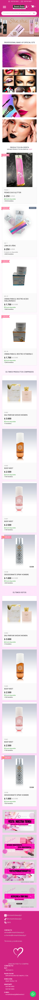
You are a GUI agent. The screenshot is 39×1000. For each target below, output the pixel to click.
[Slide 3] (19, 34)
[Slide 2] (15, 34)
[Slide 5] (26, 34)
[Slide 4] (23, 34)
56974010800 (15, 1)
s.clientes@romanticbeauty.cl (15, 935)
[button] (34, 13)
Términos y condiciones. (13, 941)
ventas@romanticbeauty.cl (14, 932)
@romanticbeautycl (13, 915)
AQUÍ (30, 149)
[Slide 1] (12, 34)
